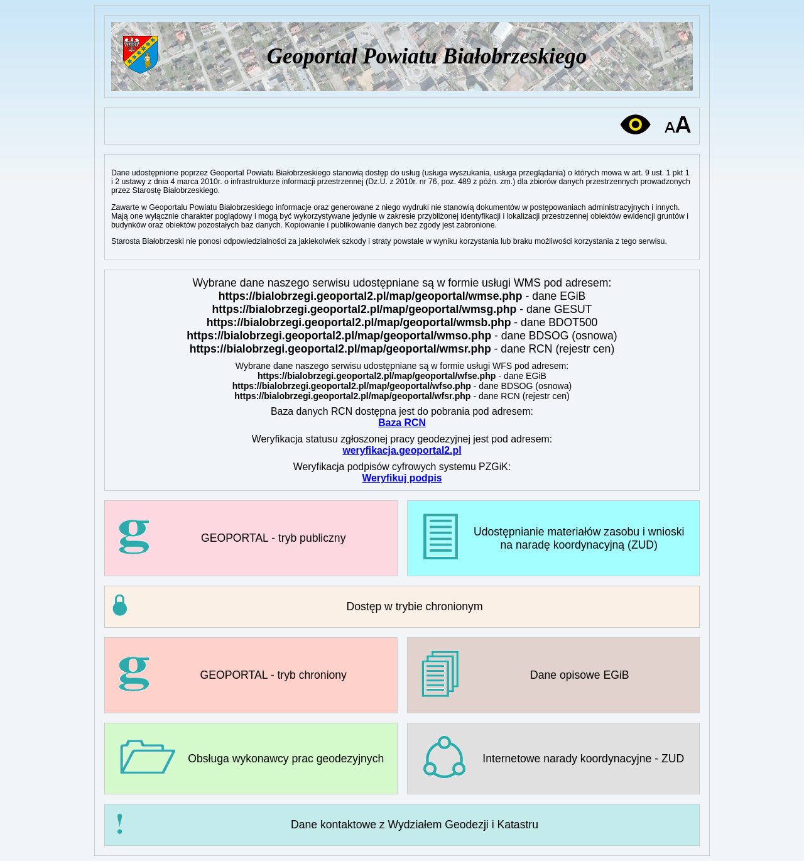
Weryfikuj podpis (402, 478)
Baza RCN (402, 422)
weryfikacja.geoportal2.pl (401, 450)
